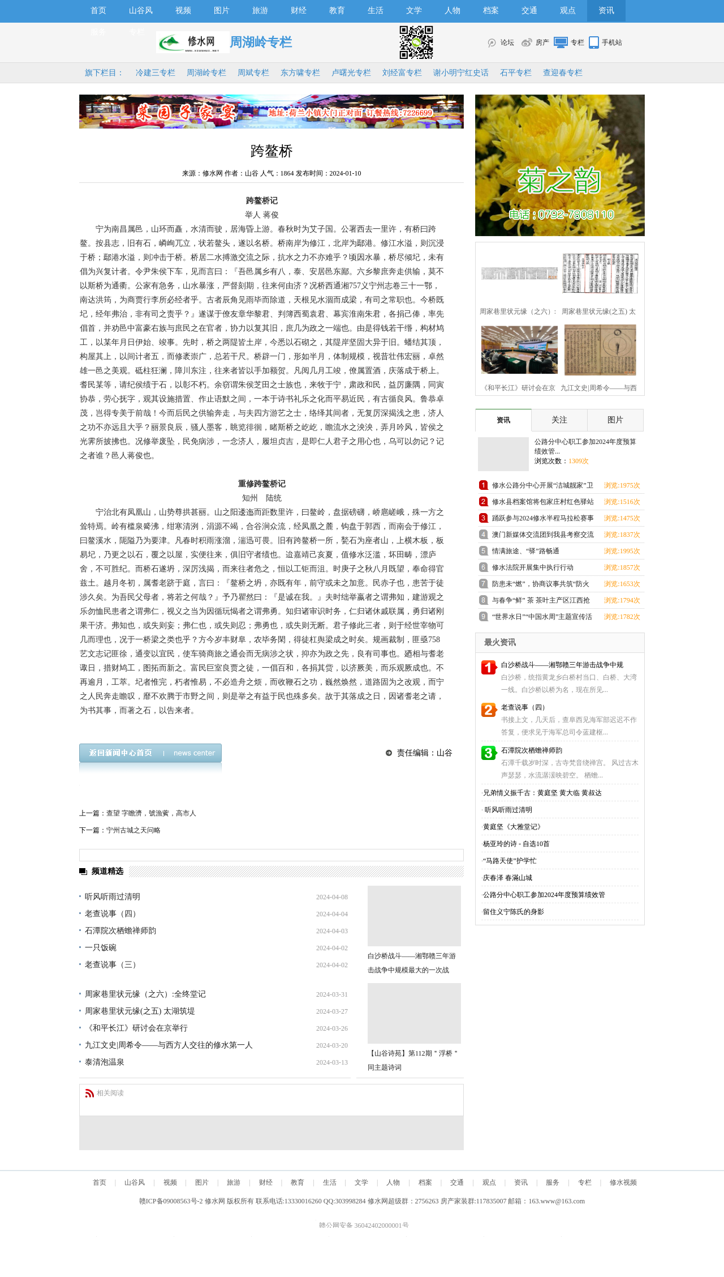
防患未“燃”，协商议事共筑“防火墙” (540, 586)
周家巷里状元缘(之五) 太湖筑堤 (140, 1011)
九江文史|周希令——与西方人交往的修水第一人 (169, 1045)
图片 (222, 10)
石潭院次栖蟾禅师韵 (120, 930)
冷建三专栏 (155, 73)
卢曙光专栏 (351, 73)
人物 (452, 10)
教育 (337, 10)
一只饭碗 (101, 947)
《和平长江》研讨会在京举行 (136, 1028)
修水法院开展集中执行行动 (533, 567)
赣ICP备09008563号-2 (171, 1201)
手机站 (612, 42)
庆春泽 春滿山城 (507, 878)
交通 (529, 10)
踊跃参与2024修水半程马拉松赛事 (543, 518)
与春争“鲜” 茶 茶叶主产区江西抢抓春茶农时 (541, 602)
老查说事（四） (112, 913)
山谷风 (141, 10)
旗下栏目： (104, 73)
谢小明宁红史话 (461, 73)
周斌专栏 (253, 73)
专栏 (137, 32)
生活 (375, 10)
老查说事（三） (112, 964)
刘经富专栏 (402, 73)
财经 (299, 10)
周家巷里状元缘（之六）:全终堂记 (145, 994)
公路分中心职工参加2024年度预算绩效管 (544, 895)
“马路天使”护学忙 (510, 861)
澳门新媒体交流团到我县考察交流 (543, 535)
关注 (559, 420)
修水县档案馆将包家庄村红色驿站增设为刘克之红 (543, 504)
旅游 (260, 10)
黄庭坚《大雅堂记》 (513, 827)
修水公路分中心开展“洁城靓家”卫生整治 (542, 487)
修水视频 (623, 1182)
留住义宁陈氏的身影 (513, 912)
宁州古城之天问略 (133, 830)
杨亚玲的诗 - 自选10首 (516, 844)
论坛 (507, 42)
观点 (568, 10)
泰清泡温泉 (104, 1062)
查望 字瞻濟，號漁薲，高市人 (151, 813)
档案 (491, 10)
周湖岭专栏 (206, 73)
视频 (183, 10)
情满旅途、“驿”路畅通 (525, 551)
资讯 (606, 10)
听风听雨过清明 (112, 896)
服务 (98, 32)
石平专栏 (516, 73)
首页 (98, 10)
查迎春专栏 (563, 73)
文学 (414, 10)
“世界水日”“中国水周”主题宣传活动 (542, 619)
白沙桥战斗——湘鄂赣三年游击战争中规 (562, 665)
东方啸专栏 (300, 73)
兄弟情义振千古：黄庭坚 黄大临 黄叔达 (542, 793)
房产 (542, 42)
